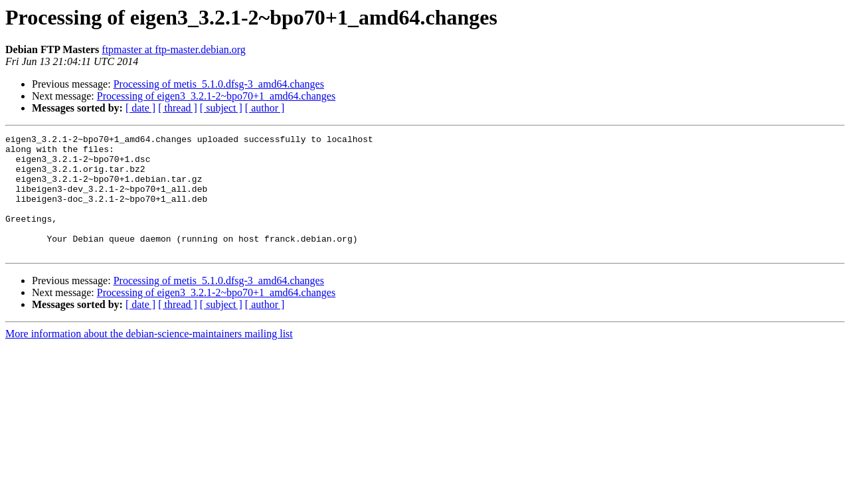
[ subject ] (221, 108)
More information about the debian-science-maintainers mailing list (149, 357)
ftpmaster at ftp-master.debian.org (174, 49)
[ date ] (140, 108)
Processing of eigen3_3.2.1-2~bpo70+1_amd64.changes (216, 96)
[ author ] (265, 108)
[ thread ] (177, 108)
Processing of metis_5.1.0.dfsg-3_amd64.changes (219, 84)
